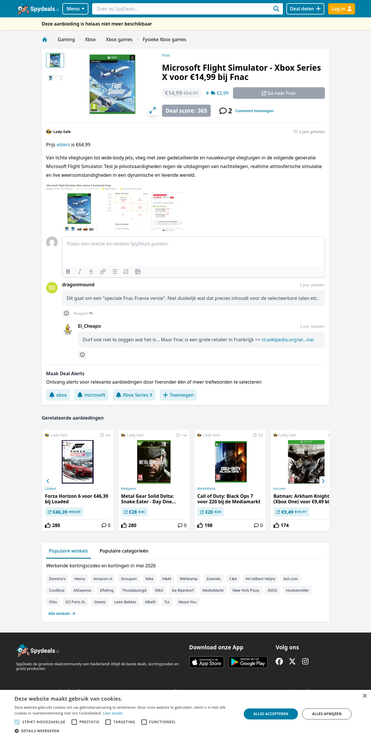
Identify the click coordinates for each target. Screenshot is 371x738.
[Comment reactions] (66, 313)
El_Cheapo (89, 326)
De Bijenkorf (183, 590)
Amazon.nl (103, 578)
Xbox (90, 39)
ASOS (272, 590)
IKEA (159, 590)
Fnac (166, 55)
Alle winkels (61, 613)
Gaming (66, 39)
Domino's (57, 578)
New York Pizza (245, 590)
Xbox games (119, 39)
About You (187, 601)
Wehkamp (189, 578)
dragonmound (78, 284)
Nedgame (128, 488)
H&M (166, 578)
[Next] (322, 481)
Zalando (213, 578)
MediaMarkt (206, 488)
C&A (233, 578)
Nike (150, 578)
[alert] (185, 714)
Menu (75, 9)
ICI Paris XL (75, 601)
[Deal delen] (305, 8)
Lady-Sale (62, 131)
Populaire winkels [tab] (68, 551)
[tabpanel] (185, 588)
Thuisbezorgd (134, 590)
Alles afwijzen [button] (327, 713)
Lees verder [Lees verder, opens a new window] (113, 713)
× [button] (364, 696)
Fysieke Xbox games (164, 39)
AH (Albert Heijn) (260, 578)
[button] (124, 731)
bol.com (279, 488)
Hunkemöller (297, 590)
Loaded (50, 488)
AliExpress (82, 590)
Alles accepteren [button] (270, 713)
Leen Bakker (125, 601)
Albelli (150, 601)
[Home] (45, 39)
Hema (79, 578)
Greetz (100, 601)
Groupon (129, 578)
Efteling (106, 590)
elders (64, 144)
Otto (53, 601)
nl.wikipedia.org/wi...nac (288, 339)
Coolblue (57, 590)
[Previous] (48, 481)
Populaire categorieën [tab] (124, 551)
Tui (167, 601)
